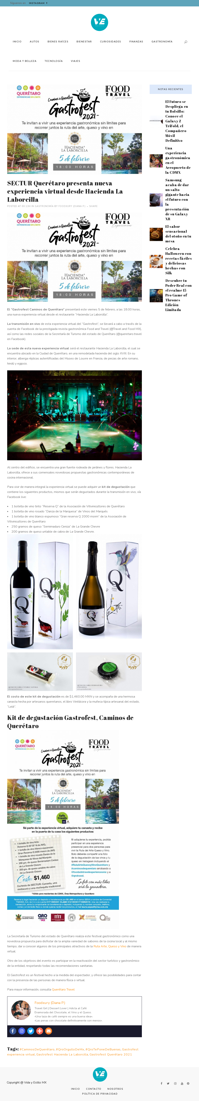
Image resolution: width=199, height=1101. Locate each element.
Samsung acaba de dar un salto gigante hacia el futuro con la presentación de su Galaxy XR (177, 199)
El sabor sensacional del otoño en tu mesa (178, 233)
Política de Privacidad (100, 1093)
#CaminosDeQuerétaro (37, 1049)
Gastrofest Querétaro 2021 (111, 1054)
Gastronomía (44, 206)
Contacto (93, 1088)
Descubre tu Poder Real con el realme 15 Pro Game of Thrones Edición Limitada (178, 295)
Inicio (75, 1088)
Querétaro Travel (63, 989)
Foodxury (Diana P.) (72, 206)
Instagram (38, 3)
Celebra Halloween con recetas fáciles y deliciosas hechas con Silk (178, 260)
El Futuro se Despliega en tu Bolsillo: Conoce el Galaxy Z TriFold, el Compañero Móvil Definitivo (176, 121)
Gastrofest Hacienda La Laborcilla (62, 1054)
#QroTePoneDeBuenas (103, 1049)
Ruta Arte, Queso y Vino (109, 946)
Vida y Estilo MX (35, 1082)
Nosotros (115, 1088)
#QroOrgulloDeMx (70, 1049)
